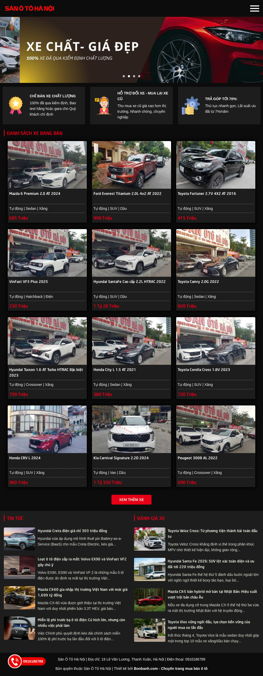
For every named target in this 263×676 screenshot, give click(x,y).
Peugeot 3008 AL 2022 (198, 458)
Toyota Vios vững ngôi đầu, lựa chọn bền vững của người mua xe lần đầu (209, 625)
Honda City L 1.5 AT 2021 (114, 369)
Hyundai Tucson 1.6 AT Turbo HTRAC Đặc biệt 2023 (46, 372)
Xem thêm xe (131, 501)
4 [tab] (139, 76)
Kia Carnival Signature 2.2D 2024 (121, 458)
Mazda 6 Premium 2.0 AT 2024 (34, 193)
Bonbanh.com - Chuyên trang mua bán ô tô (171, 670)
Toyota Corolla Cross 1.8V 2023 (204, 369)
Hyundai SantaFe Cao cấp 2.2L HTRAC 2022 (129, 281)
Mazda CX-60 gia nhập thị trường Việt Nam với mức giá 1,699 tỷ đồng (82, 592)
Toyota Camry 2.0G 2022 (198, 281)
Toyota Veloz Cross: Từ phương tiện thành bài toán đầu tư (212, 534)
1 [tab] (123, 76)
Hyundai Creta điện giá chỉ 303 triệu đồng (72, 531)
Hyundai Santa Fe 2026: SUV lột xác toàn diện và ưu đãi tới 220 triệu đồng (211, 564)
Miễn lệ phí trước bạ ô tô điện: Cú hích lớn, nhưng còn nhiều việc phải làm (81, 623)
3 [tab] (134, 76)
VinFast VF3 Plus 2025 (28, 281)
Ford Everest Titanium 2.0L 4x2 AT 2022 (127, 193)
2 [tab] (129, 76)
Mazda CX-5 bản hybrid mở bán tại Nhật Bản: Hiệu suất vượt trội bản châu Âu (212, 595)
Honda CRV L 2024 (25, 458)
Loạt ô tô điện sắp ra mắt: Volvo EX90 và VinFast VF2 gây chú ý (82, 562)
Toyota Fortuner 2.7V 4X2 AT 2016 (207, 193)
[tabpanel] (131, 50)
